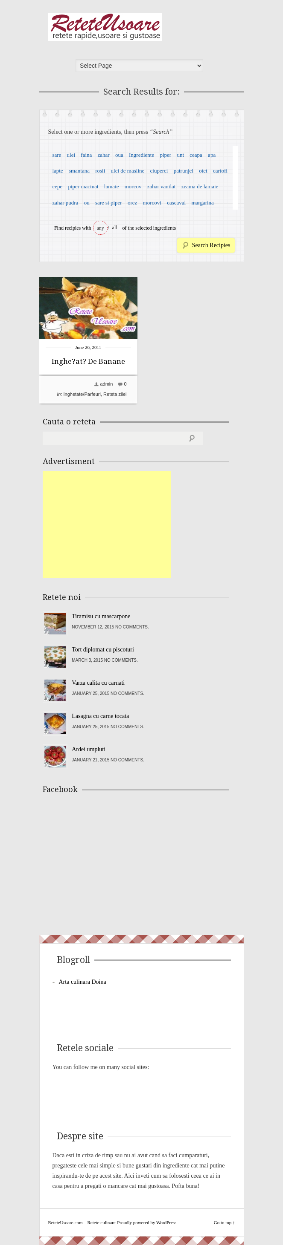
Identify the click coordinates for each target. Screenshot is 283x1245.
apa (212, 155)
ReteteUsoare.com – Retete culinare (105, 27)
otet (203, 170)
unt (180, 155)
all (114, 228)
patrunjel (183, 170)
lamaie (111, 186)
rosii (100, 170)
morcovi (152, 202)
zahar (104, 155)
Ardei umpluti (88, 749)
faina (86, 155)
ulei (71, 155)
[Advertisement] (107, 524)
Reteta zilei (114, 394)
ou (87, 202)
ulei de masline (128, 170)
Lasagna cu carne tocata (100, 716)
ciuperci (159, 170)
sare (56, 155)
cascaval (176, 202)
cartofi (220, 170)
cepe (57, 186)
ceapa (196, 155)
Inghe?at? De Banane (88, 361)
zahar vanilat (161, 186)
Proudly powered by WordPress (146, 1222)
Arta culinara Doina (82, 982)
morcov (133, 186)
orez (132, 202)
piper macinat (83, 186)
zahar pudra (65, 202)
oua (119, 155)
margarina (202, 202)
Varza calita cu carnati (98, 683)
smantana (79, 170)
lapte (57, 170)
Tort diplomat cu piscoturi (103, 649)
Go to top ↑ (224, 1222)
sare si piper (108, 202)
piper (165, 155)
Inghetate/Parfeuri (82, 394)
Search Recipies (211, 245)
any (100, 228)
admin (106, 383)
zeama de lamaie (200, 186)
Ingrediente (141, 155)
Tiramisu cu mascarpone (101, 616)
